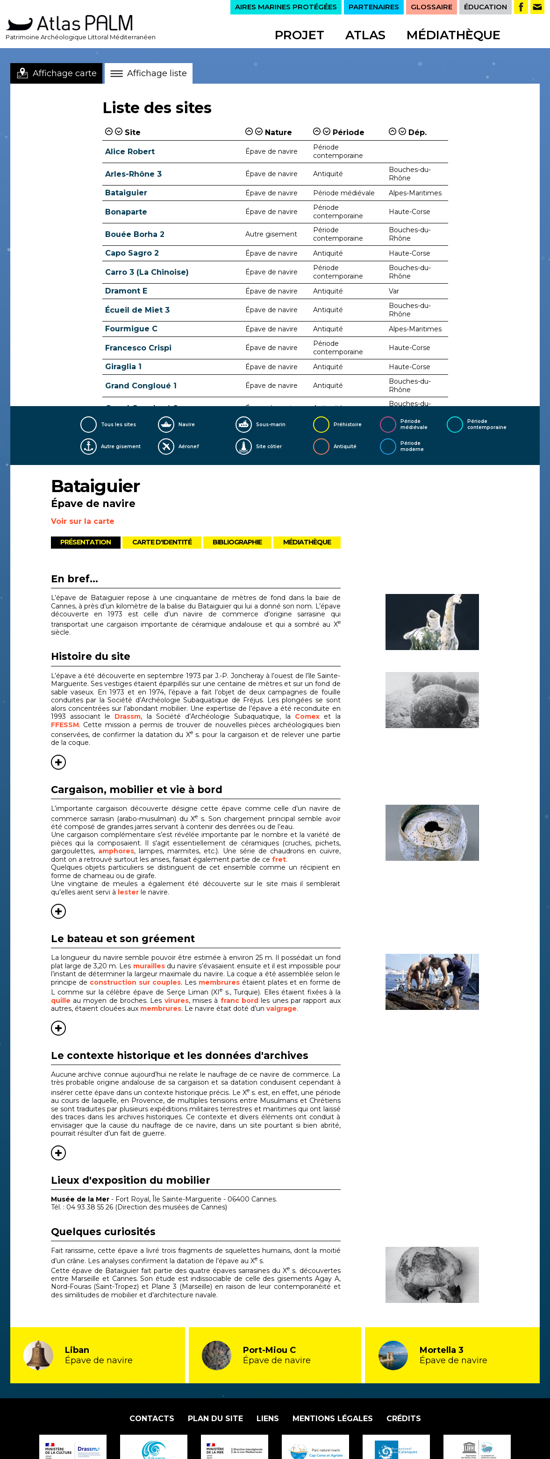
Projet (299, 35)
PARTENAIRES (374, 6)
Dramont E (126, 290)
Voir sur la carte (82, 521)
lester (128, 892)
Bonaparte (126, 211)
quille (61, 1000)
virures (176, 1000)
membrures (219, 982)
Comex (307, 716)
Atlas (365, 35)
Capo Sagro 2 (132, 253)
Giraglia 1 (123, 366)
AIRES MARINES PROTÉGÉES (286, 6)
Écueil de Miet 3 (137, 310)
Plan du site (215, 1418)
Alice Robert (130, 151)
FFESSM (65, 725)
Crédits (403, 1418)
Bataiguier (126, 192)
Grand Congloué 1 (141, 385)
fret (279, 859)
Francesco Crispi (138, 347)
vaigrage (281, 1008)
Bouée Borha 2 (134, 234)
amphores (116, 851)
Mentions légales (333, 1418)
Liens (268, 1418)
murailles (149, 966)
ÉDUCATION (485, 6)
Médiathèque (453, 35)
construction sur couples (135, 982)
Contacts (151, 1418)
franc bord (239, 1000)
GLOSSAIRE (431, 6)
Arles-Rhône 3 (133, 174)
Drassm (127, 716)
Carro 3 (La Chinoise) (147, 272)
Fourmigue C (131, 328)
